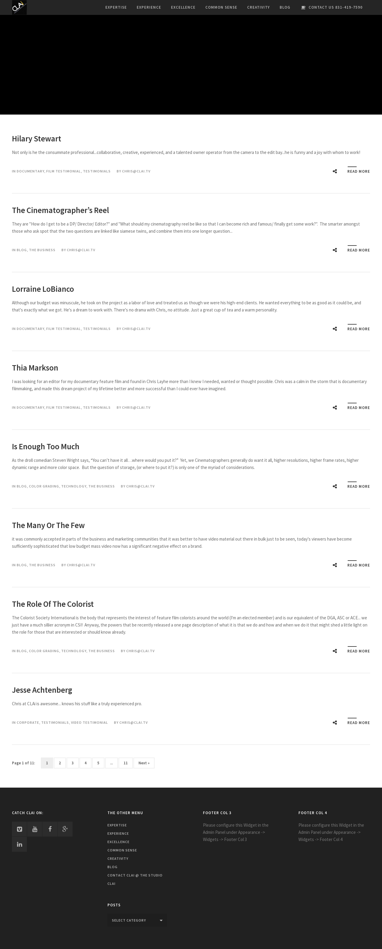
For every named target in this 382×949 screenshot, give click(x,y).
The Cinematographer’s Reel (60, 210)
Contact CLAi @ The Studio (135, 875)
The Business (42, 250)
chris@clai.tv (136, 171)
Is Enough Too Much (45, 446)
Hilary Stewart (36, 138)
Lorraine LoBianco (43, 289)
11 (126, 763)
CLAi (111, 883)
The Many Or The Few (48, 525)
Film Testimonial (63, 171)
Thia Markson (35, 367)
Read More (358, 171)
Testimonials (97, 171)
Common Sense (221, 7)
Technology (73, 486)
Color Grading (44, 486)
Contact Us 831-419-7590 (331, 7)
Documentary (30, 171)
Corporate (28, 722)
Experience (149, 7)
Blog (285, 7)
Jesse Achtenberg (42, 690)
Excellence (183, 7)
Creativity (258, 7)
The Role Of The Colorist (53, 604)
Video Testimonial (89, 722)
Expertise (116, 7)
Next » (144, 763)
